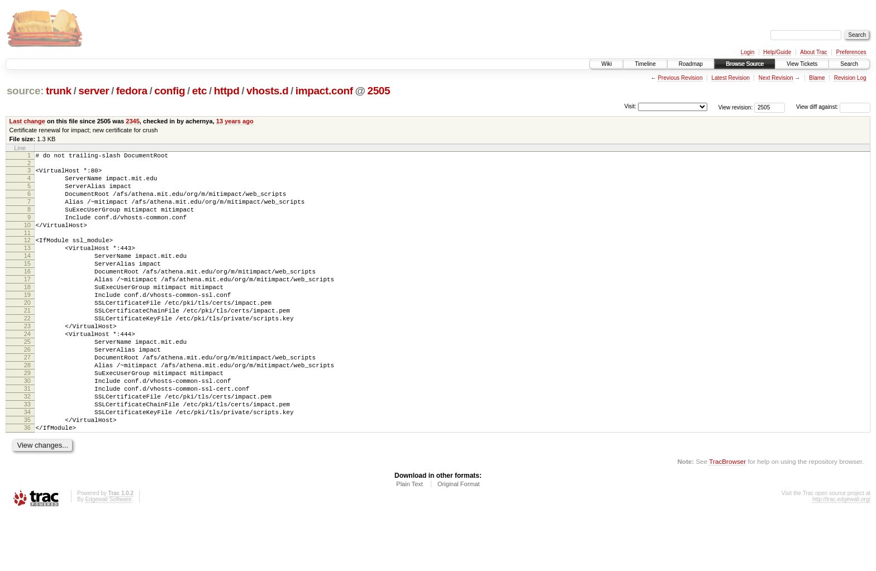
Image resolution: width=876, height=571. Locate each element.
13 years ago (235, 121)
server (93, 91)
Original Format (458, 541)
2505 (378, 91)
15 (27, 283)
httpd (227, 91)
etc (199, 91)
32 (27, 445)
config (169, 91)
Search (849, 64)
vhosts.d (267, 91)
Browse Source (745, 64)
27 (27, 397)
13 (27, 264)
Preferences (851, 52)
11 (27, 247)
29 (27, 416)
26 (27, 388)
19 (27, 321)
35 (27, 473)
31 (27, 435)
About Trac (813, 52)
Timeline (645, 64)
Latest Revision (730, 78)
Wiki (606, 64)
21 (27, 340)
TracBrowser (727, 518)
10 (27, 238)
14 (27, 274)
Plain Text (409, 541)
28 (27, 407)
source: (25, 91)
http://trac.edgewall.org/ (841, 556)
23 (27, 359)
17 (27, 302)
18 (27, 312)
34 (27, 463)
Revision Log (850, 78)
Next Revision (776, 78)
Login (747, 52)
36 (27, 482)
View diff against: (833, 107)
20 (27, 331)
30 (27, 426)
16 (27, 293)
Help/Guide (777, 52)
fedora (131, 91)
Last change (27, 121)
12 (27, 255)
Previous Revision (680, 78)
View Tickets (802, 64)
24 (27, 369)
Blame (817, 78)
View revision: (735, 107)
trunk (59, 91)
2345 (133, 121)
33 (27, 454)
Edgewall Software (108, 556)
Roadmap (691, 64)
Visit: (630, 106)
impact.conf (324, 91)
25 (27, 378)
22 (27, 350)
